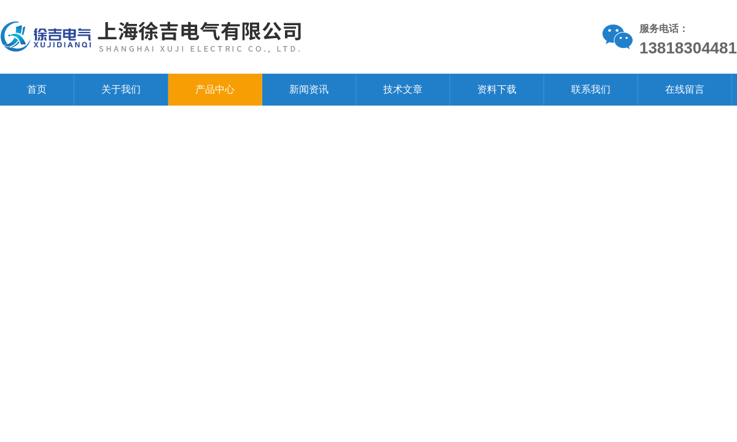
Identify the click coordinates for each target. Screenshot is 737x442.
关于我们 (121, 89)
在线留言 (684, 89)
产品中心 (215, 89)
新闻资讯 (309, 89)
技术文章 (403, 89)
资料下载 (497, 89)
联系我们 (590, 89)
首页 (37, 89)
